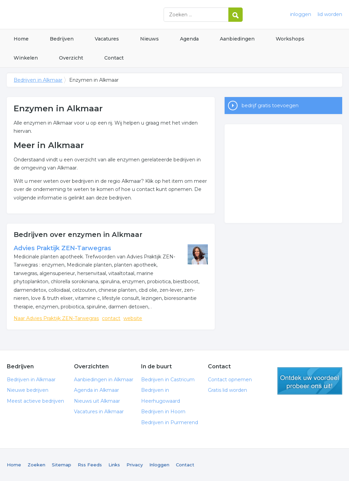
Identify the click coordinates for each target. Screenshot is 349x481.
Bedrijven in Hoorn (163, 411)
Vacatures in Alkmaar (99, 411)
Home (21, 39)
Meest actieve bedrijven (35, 401)
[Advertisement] (283, 173)
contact (111, 318)
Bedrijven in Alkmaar (92, 14)
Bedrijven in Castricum (168, 379)
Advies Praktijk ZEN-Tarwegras (62, 248)
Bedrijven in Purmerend (169, 422)
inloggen (300, 14)
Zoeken (36, 464)
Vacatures (107, 39)
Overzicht (71, 58)
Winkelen (26, 58)
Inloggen (159, 464)
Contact (114, 58)
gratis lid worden (309, 381)
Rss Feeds (90, 464)
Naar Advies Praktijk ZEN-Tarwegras (56, 318)
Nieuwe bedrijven (27, 390)
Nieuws (149, 39)
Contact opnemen (230, 379)
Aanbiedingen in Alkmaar (103, 379)
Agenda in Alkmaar (96, 390)
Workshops (290, 39)
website (132, 318)
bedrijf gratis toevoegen (270, 105)
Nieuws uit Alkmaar (97, 401)
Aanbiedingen (237, 39)
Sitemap (61, 464)
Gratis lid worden (227, 390)
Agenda (189, 39)
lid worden (330, 14)
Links (114, 464)
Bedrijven (62, 39)
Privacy (134, 464)
